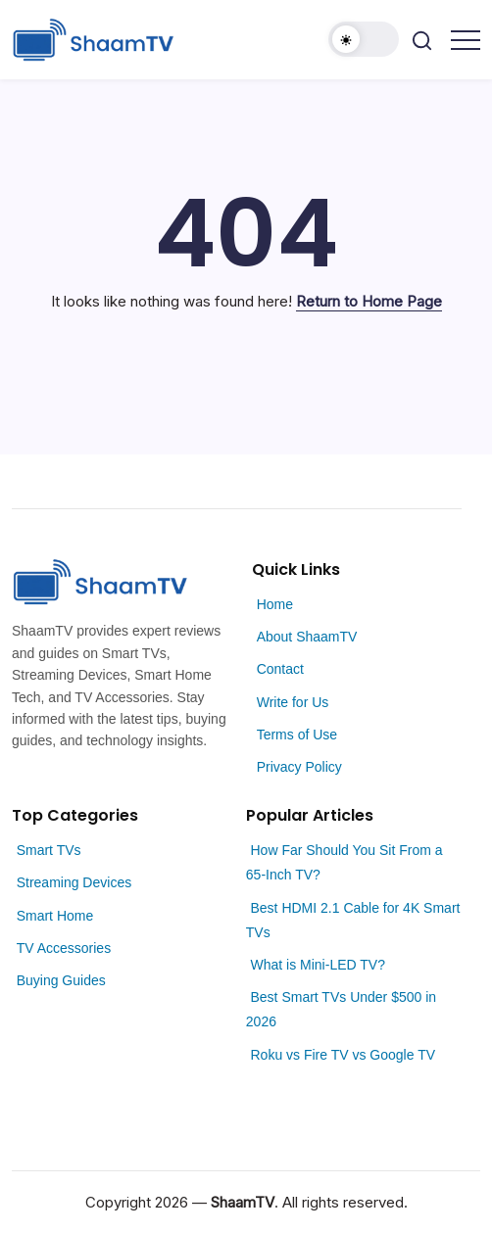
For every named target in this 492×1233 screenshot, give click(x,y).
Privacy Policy (299, 767)
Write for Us (293, 702)
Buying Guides (61, 980)
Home (275, 604)
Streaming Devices (74, 882)
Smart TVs (49, 850)
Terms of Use (297, 734)
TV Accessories (64, 948)
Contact (280, 669)
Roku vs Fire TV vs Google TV (342, 1055)
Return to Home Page (369, 301)
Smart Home (55, 916)
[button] (363, 39)
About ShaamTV (307, 636)
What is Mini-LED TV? (317, 964)
